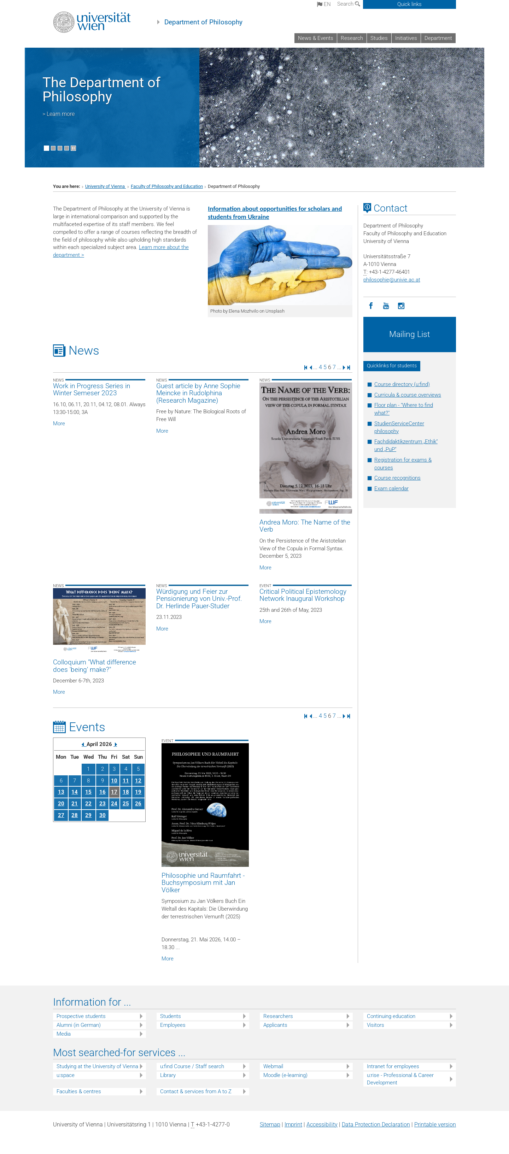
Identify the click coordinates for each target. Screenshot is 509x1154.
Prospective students (81, 1016)
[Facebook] (371, 306)
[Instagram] (401, 306)
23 (102, 803)
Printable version (435, 1124)
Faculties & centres (79, 1091)
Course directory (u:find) (402, 384)
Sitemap (270, 1124)
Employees (173, 1025)
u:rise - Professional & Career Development (400, 1079)
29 (88, 815)
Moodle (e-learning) (285, 1075)
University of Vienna (105, 186)
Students (170, 1016)
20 (61, 803)
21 (74, 803)
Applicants (275, 1025)
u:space (66, 1075)
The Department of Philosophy (101, 89)
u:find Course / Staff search (192, 1066)
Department (438, 38)
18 (126, 792)
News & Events (315, 38)
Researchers (278, 1016)
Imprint (293, 1124)
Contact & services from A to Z (196, 1091)
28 (74, 815)
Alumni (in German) (79, 1025)
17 (114, 792)
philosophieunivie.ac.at (391, 280)
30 (102, 815)
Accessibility (322, 1124)
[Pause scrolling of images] (73, 148)
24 (114, 803)
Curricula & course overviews (407, 395)
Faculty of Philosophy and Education (167, 186)
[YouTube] (386, 306)
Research (352, 38)
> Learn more (58, 114)
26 (138, 803)
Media (64, 1034)
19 (138, 792)
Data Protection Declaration (376, 1124)
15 (88, 792)
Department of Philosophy (203, 22)
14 (74, 792)
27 (61, 815)
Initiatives (406, 38)
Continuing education (391, 1016)
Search (348, 4)
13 (61, 792)
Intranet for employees (393, 1066)
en (324, 4)
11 (126, 780)
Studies (379, 38)
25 (126, 803)
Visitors (375, 1025)
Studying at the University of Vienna (97, 1066)
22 (88, 803)
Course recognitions (397, 478)
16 (102, 792)
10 (114, 780)
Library (168, 1075)
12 (138, 780)
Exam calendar (391, 488)
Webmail (273, 1066)
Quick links (409, 4)
